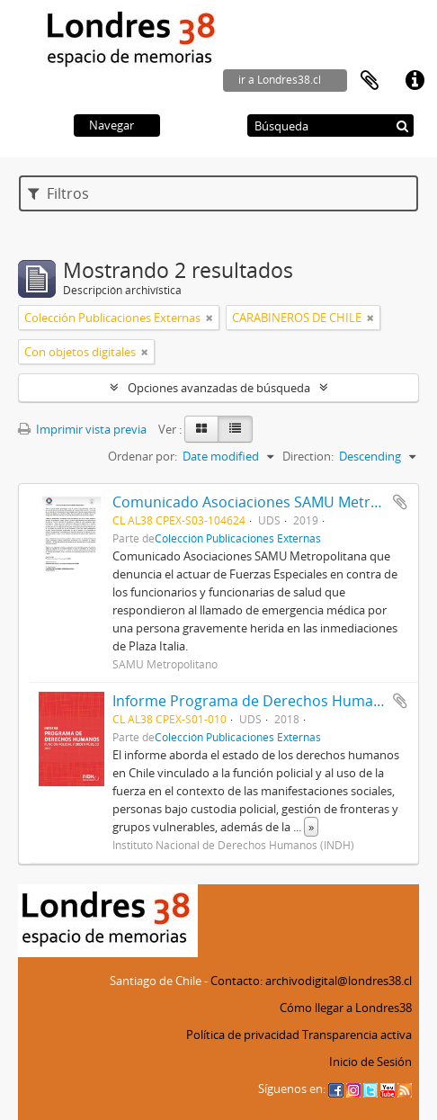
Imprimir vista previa (82, 429)
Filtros (58, 193)
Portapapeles (369, 80)
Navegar (111, 125)
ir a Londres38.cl (279, 79)
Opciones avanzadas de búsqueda (219, 388)
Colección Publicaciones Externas (238, 538)
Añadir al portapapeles (400, 502)
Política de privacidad (242, 1034)
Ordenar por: (142, 456)
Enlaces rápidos (414, 80)
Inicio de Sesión (370, 1061)
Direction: (308, 456)
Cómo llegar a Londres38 (346, 1007)
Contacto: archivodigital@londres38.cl (311, 980)
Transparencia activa (357, 1034)
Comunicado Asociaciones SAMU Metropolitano (274, 502)
